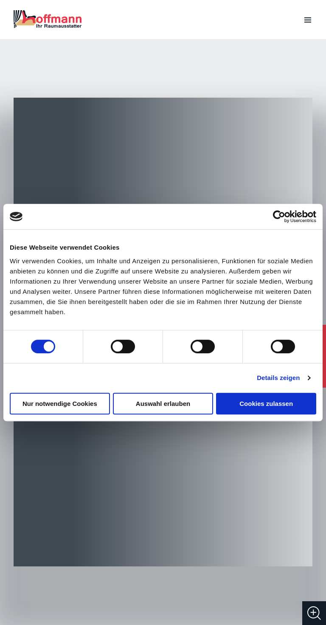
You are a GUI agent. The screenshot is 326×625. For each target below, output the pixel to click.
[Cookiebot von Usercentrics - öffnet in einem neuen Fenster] (279, 216)
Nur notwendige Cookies (59, 403)
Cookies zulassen (266, 403)
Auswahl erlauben (163, 403)
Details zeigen (278, 377)
